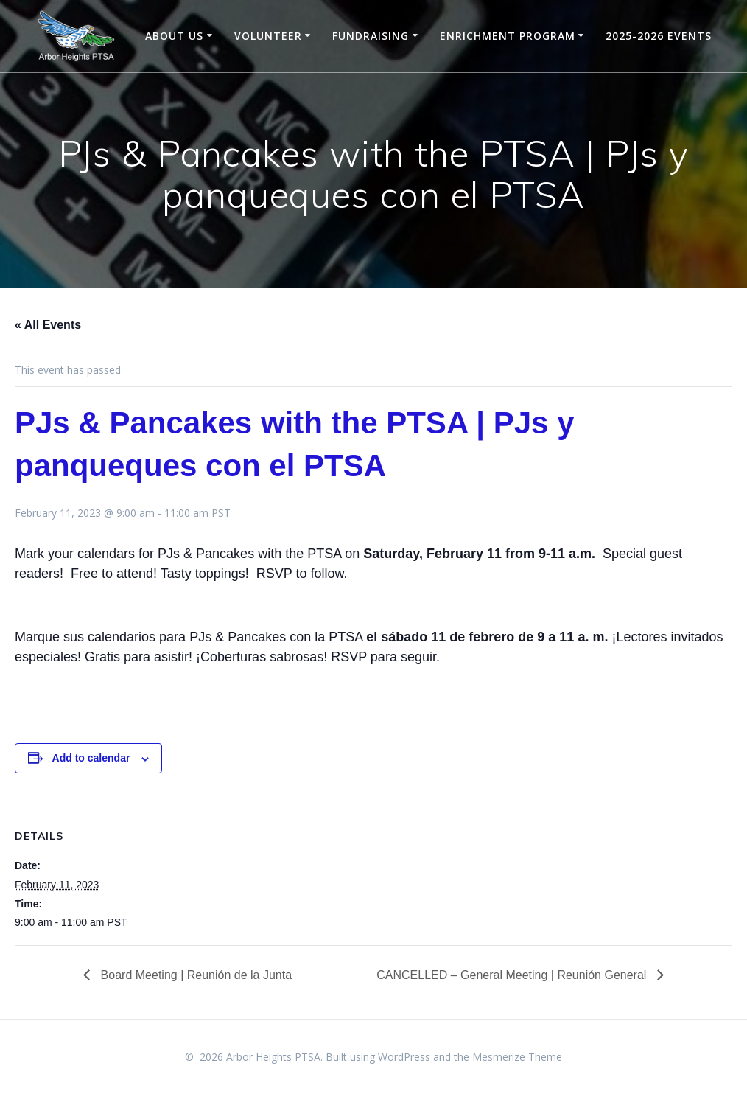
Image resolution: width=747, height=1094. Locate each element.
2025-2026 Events (659, 36)
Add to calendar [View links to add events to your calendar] (91, 758)
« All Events (48, 324)
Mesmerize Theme (517, 1057)
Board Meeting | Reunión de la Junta (194, 975)
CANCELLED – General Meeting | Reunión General (513, 975)
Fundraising (370, 36)
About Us (174, 36)
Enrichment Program (507, 36)
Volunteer (268, 36)
